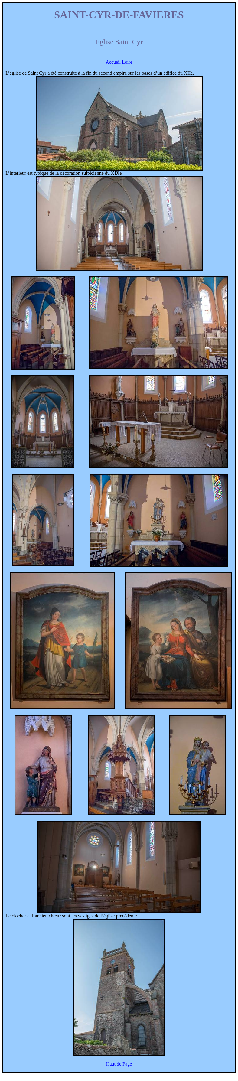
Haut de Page (119, 1063)
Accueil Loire (119, 62)
